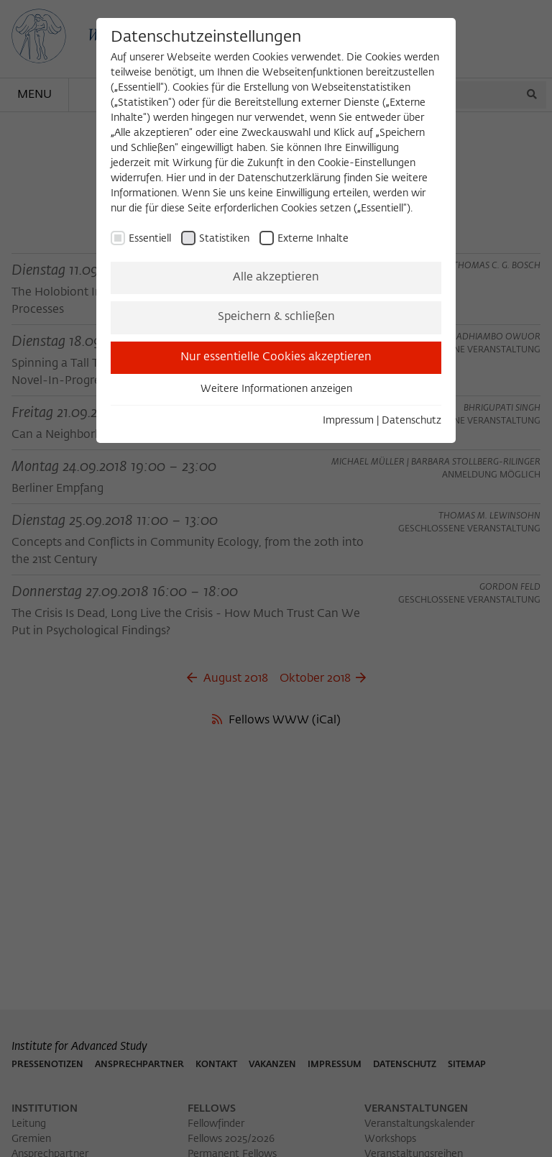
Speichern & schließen (276, 317)
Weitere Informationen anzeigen (276, 389)
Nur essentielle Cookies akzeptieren (276, 357)
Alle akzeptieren (276, 277)
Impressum (348, 421)
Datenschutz (411, 421)
